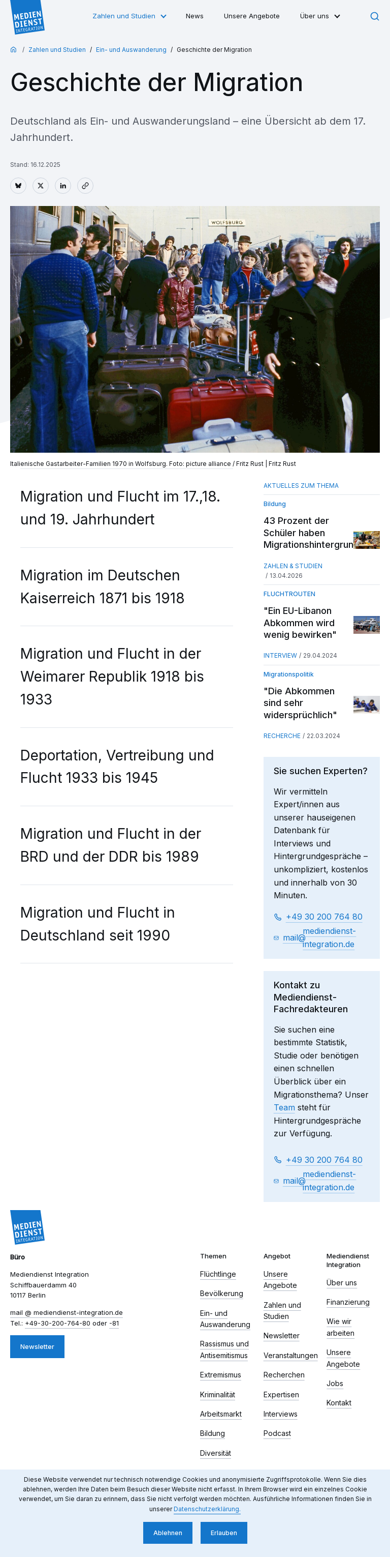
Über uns (314, 16)
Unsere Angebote (252, 16)
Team (284, 1107)
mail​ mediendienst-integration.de (319, 937)
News (195, 16)
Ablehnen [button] (167, 1533)
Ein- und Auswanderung (131, 49)
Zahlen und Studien (123, 16)
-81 (114, 1323)
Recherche (282, 736)
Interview (280, 655)
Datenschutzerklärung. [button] (207, 1509)
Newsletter (37, 1346)
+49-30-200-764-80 (57, 1323)
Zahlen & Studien (293, 566)
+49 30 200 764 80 (324, 917)
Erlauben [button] (224, 1533)
